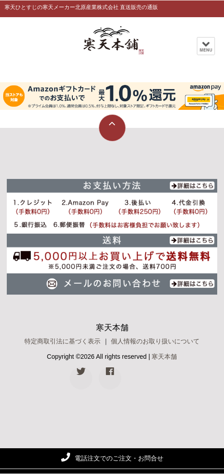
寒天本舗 (164, 356)
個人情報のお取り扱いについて (155, 341)
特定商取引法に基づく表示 (62, 341)
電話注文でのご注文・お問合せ (112, 457)
